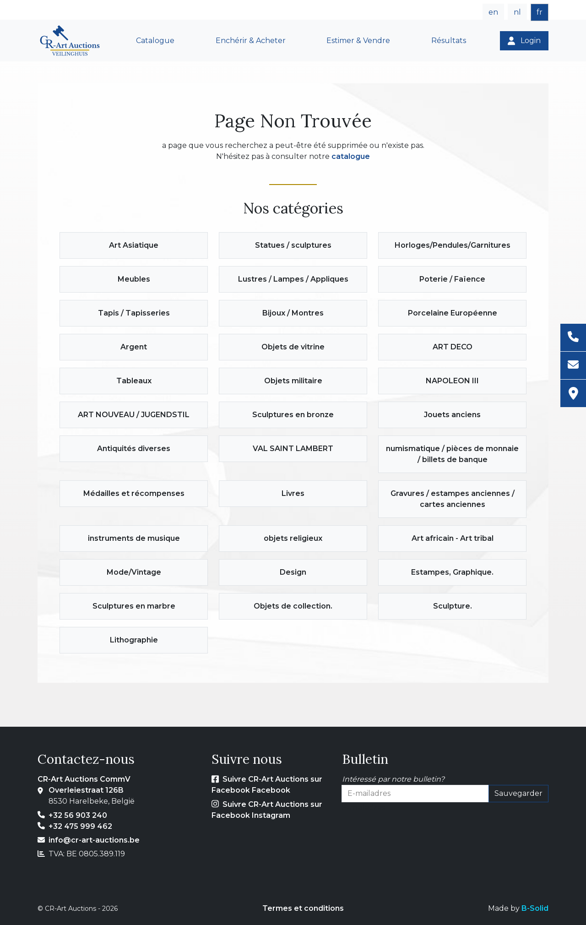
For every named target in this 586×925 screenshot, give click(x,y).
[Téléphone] (573, 338)
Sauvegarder (518, 793)
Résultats (448, 40)
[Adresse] (573, 393)
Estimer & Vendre (358, 40)
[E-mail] (573, 366)
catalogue (350, 156)
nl (517, 12)
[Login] (524, 40)
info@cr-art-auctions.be (94, 840)
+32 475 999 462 (80, 826)
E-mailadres (363, 807)
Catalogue (155, 40)
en (493, 12)
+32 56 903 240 (78, 815)
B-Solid (534, 908)
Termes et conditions (303, 908)
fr (540, 12)
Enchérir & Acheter (251, 40)
